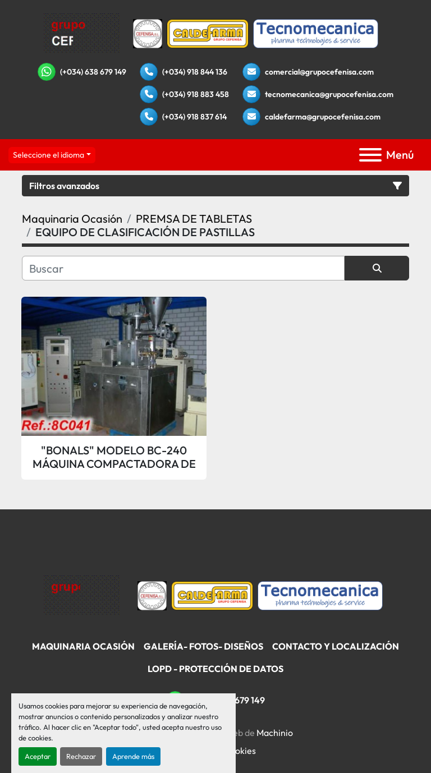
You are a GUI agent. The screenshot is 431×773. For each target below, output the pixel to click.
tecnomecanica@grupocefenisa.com (329, 94)
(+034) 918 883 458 (195, 94)
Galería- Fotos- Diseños (203, 646)
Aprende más (133, 756)
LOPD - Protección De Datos (215, 668)
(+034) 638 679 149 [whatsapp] (93, 72)
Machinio (274, 732)
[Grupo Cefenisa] (82, 594)
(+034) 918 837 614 (194, 117)
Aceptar (38, 756)
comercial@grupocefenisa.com (319, 72)
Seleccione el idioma (48, 155)
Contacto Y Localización (335, 646)
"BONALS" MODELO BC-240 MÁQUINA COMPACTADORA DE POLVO (114, 457)
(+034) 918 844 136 (194, 72)
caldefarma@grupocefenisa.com (322, 117)
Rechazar (81, 756)
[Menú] (370, 155)
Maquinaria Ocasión (83, 646)
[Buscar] (183, 268)
